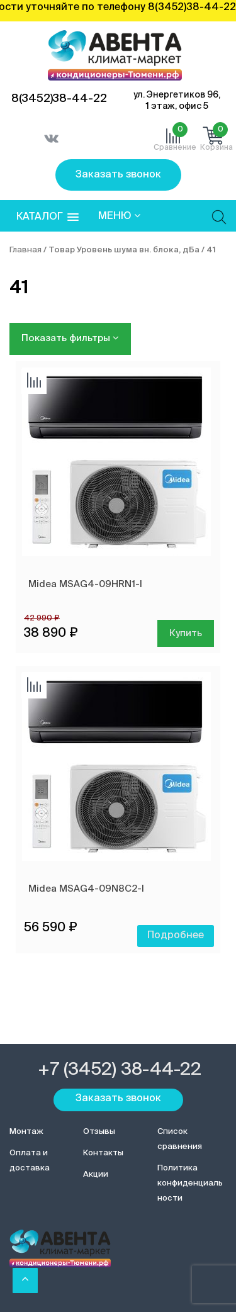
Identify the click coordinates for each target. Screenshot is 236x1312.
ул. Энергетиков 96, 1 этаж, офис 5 (176, 101)
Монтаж (26, 1132)
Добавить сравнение (34, 381)
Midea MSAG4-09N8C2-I (86, 889)
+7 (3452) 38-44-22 (119, 1070)
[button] (47, 217)
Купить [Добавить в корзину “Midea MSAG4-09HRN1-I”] (185, 633)
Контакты (103, 1153)
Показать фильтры (70, 338)
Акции (95, 1174)
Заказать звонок (118, 175)
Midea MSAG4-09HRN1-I (85, 584)
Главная (25, 250)
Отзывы (99, 1132)
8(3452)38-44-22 (59, 98)
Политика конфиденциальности (190, 1183)
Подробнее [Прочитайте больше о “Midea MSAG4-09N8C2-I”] (175, 936)
